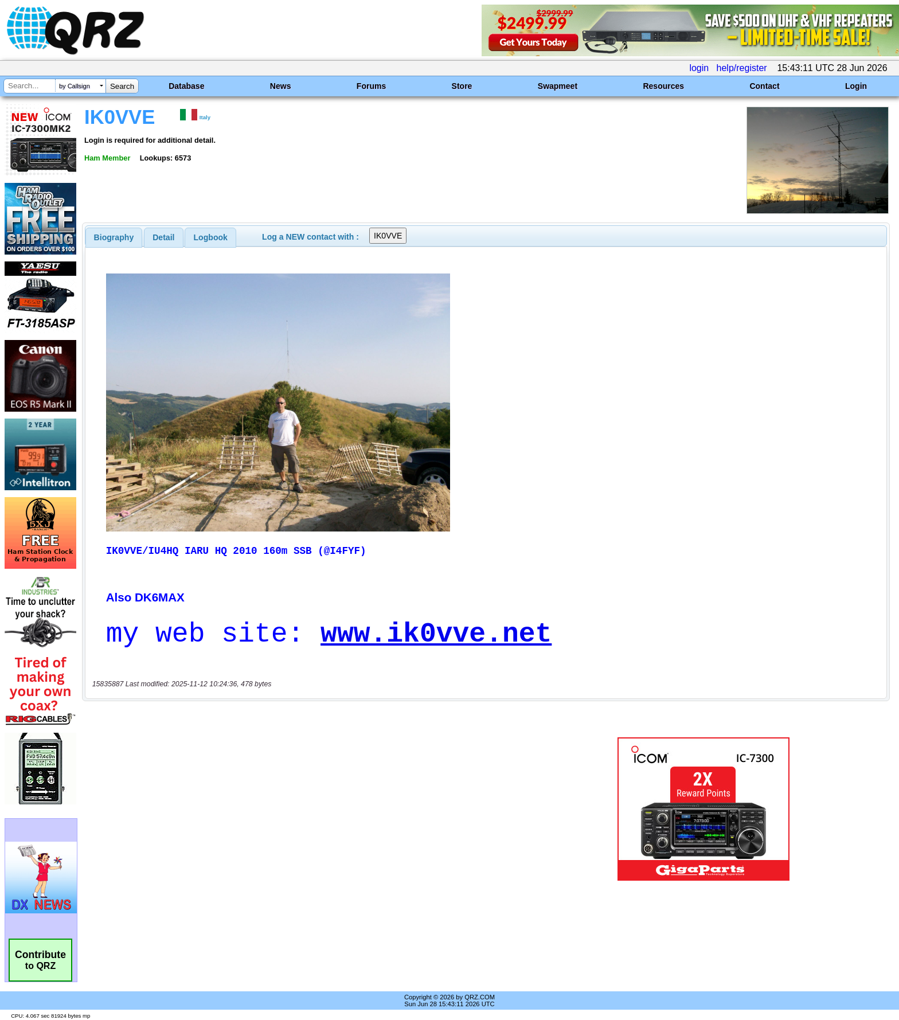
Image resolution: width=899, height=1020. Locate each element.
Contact (764, 86)
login (699, 68)
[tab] (114, 237)
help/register (742, 68)
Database (186, 86)
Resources (663, 86)
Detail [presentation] (163, 237)
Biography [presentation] (114, 237)
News (280, 86)
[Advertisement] (309, 809)
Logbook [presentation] (211, 237)
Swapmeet (557, 86)
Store (462, 86)
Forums (371, 86)
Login (856, 86)
